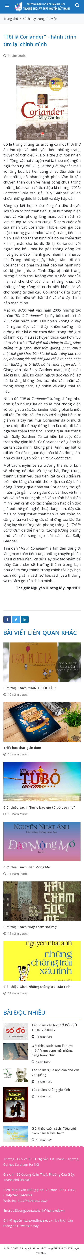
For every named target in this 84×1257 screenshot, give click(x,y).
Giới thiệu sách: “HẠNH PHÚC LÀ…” (29, 688)
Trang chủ (10, 18)
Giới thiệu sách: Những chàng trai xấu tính (36, 986)
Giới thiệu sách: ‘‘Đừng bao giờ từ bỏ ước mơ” (39, 807)
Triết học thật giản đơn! (22, 747)
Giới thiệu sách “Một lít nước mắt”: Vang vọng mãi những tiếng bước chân (52, 1050)
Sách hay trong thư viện (40, 18)
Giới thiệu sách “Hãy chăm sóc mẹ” (30, 927)
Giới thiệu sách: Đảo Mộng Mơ (26, 867)
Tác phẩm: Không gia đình (51, 1089)
